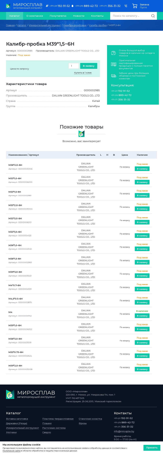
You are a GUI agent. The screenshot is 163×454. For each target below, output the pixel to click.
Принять (152, 447)
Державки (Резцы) (16, 423)
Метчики (11, 432)
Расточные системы (54, 428)
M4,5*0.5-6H (16, 298)
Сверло (46, 432)
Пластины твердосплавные (58, 418)
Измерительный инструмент (45, 25)
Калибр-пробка (98, 25)
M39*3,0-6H (15, 272)
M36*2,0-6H (15, 165)
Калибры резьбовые (75, 25)
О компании (34, 15)
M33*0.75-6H (16, 352)
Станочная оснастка (90, 418)
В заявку (88, 65)
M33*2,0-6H (15, 205)
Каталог (14, 15)
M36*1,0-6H (15, 245)
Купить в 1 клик (83, 72)
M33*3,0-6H (15, 218)
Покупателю (58, 15)
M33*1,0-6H (15, 178)
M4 (10, 312)
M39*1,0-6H (15, 325)
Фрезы (83, 423)
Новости (78, 15)
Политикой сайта (11, 451)
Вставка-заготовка (17, 418)
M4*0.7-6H (15, 285)
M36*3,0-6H (15, 338)
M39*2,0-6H (15, 365)
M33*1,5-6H (15, 191)
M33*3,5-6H (15, 232)
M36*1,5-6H (15, 258)
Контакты (97, 15)
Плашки (46, 423)
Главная (10, 25)
